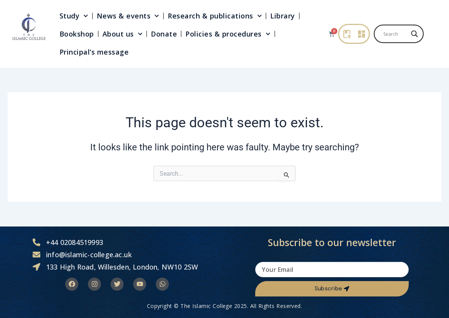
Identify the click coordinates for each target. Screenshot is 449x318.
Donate (164, 33)
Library (282, 15)
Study (73, 16)
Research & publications (215, 16)
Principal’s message (94, 52)
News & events (128, 16)
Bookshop (76, 33)
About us (122, 34)
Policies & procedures (227, 34)
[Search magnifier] (414, 33)
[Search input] (395, 33)
